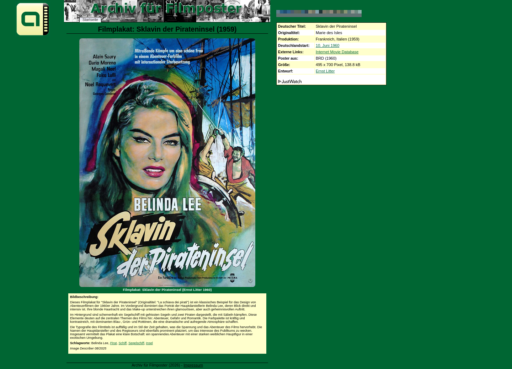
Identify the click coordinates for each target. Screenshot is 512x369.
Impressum (193, 365)
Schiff (123, 343)
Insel (149, 343)
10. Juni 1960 (327, 45)
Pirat (113, 343)
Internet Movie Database (337, 52)
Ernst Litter (325, 71)
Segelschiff (136, 343)
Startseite (90, 20)
